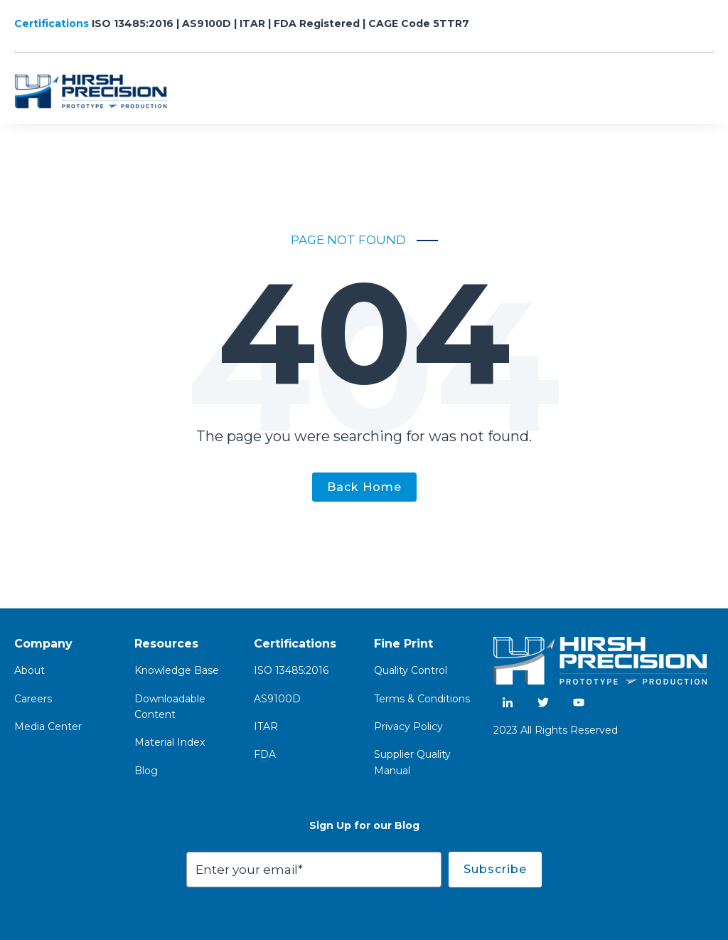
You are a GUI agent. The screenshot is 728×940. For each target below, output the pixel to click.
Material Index (169, 742)
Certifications (53, 23)
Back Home (364, 487)
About (29, 670)
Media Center (48, 726)
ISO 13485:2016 (291, 670)
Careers (33, 698)
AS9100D (277, 698)
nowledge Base (180, 670)
